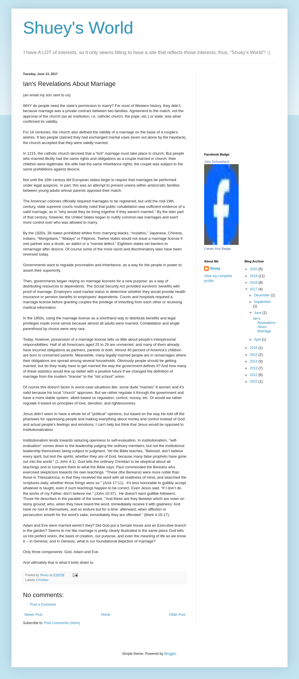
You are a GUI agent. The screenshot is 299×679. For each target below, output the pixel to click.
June (258, 313)
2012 (254, 375)
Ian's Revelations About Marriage (264, 325)
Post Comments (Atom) (62, 623)
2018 (254, 283)
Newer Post (33, 615)
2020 (254, 269)
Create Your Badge (217, 248)
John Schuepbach (216, 161)
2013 (254, 368)
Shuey (215, 268)
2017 (254, 289)
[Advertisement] (240, 108)
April (258, 339)
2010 (254, 381)
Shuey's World (78, 27)
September (262, 302)
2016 (254, 348)
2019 (254, 276)
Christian (42, 580)
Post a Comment (43, 605)
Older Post (177, 615)
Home (105, 615)
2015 (254, 355)
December (262, 295)
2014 (254, 361)
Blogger (170, 654)
